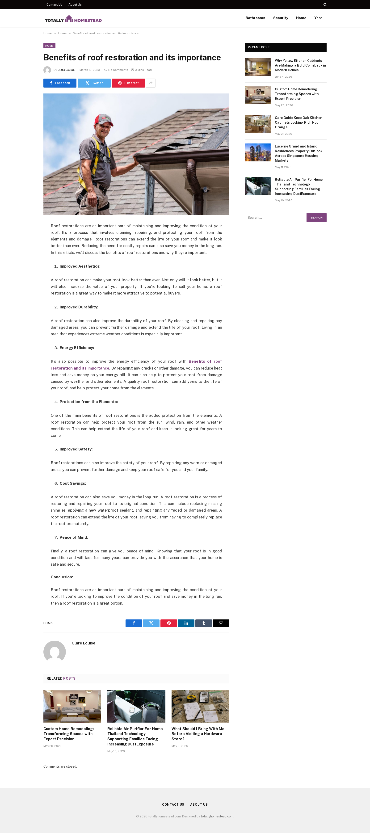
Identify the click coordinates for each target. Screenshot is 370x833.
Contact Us (54, 4)
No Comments (116, 70)
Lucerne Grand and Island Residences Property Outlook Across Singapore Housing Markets (298, 153)
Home (301, 18)
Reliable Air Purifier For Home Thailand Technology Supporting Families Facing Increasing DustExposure (135, 736)
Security (280, 18)
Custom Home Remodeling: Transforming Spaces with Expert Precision (68, 734)
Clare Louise (66, 70)
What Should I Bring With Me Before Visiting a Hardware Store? (198, 734)
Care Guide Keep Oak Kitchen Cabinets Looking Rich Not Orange (298, 122)
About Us (75, 4)
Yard (318, 18)
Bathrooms (255, 18)
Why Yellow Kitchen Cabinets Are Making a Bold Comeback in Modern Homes (300, 65)
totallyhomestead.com (217, 816)
